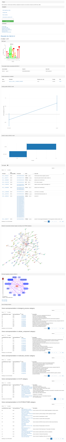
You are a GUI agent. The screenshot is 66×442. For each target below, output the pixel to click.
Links (7, 71)
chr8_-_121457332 (5, 193)
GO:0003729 (23, 362)
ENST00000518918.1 (20, 193)
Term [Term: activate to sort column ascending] (22, 314)
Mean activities (5, 14)
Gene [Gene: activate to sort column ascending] (26, 173)
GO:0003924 (23, 366)
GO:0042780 (23, 326)
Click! (60, 81)
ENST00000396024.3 (20, 203)
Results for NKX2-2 (8, 36)
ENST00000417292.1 (20, 185)
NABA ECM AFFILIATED (25, 390)
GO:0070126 (23, 319)
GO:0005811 (23, 338)
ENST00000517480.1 (20, 187)
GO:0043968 (23, 316)
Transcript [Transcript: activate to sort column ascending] (19, 173)
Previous (45, 221)
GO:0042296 (23, 371)
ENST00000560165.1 (20, 197)
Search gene (8, 21)
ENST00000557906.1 (20, 209)
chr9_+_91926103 (5, 175)
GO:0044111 (23, 323)
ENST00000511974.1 (20, 191)
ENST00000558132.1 (20, 207)
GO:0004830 (23, 368)
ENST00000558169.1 (20, 213)
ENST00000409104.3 (20, 182)
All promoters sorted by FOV (7, 17)
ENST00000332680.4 (20, 202)
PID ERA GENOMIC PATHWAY (26, 388)
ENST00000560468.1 (20, 211)
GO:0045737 (23, 320)
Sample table (5, 12)
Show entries (6, 170)
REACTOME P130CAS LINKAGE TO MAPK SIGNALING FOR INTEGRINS (27, 413)
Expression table (5, 30)
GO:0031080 (23, 350)
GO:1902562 (23, 340)
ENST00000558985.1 (20, 215)
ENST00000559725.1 (20, 214)
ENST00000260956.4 (20, 184)
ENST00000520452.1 (20, 188)
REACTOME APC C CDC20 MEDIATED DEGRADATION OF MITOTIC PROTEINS (27, 410)
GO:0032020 (23, 325)
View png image (4, 300)
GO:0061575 (23, 367)
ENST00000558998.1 (20, 196)
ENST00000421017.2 (20, 204)
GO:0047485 (23, 369)
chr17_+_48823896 (5, 191)
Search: (58, 168)
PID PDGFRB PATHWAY (25, 391)
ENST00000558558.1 (20, 210)
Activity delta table (5, 27)
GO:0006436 (23, 324)
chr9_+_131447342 (5, 182)
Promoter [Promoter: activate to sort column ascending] (4, 173)
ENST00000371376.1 (20, 177)
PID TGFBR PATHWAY (25, 389)
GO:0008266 (23, 365)
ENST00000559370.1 (20, 212)
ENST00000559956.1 (20, 201)
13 (60, 328)
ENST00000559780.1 (20, 199)
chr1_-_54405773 (5, 177)
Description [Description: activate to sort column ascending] (35, 314)
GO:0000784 (23, 349)
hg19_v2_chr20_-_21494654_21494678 (16, 81)
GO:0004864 (23, 370)
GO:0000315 (23, 343)
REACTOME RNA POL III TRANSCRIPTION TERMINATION (25, 429)
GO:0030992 (23, 348)
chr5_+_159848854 (5, 187)
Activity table (4, 26)
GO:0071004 (23, 341)
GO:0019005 (23, 346)
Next (63, 221)
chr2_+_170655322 (5, 184)
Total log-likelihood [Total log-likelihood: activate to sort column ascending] (16, 314)
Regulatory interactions (6, 28)
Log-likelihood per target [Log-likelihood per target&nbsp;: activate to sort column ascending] (6, 314)
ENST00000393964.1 (20, 189)
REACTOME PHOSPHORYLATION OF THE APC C (26, 425)
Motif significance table (6, 10)
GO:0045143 (23, 315)
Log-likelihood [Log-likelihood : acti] (12, 173)
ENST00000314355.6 (20, 175)
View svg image (4, 299)
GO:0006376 (23, 317)
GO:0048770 (23, 347)
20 (60, 221)
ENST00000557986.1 (20, 198)
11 (60, 375)
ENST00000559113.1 (20, 208)
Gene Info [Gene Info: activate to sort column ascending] (36, 173)
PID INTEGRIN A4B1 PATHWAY (27, 387)
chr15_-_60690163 (5, 196)
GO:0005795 (23, 345)
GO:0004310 (23, 373)
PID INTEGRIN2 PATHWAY (26, 392)
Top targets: (4, 165)
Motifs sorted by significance (7, 29)
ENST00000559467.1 (20, 200)
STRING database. (28, 225)
